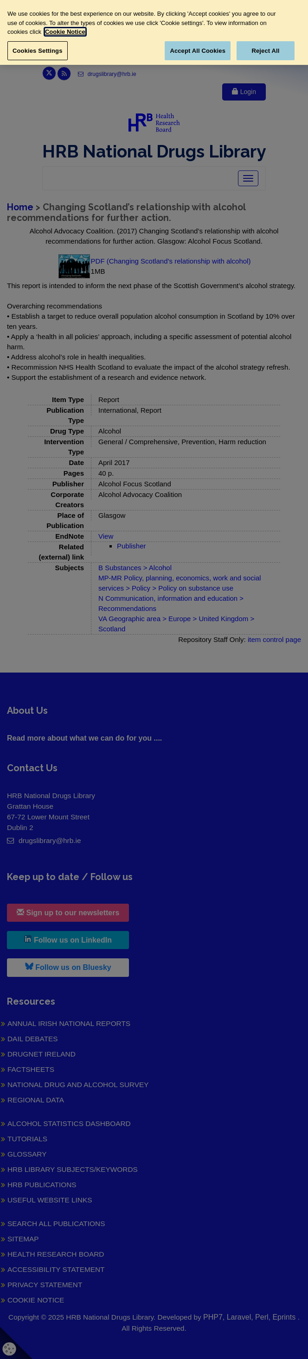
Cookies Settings (38, 50)
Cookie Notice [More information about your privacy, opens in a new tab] (65, 31)
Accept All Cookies (197, 50)
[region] (154, 32)
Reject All (265, 50)
